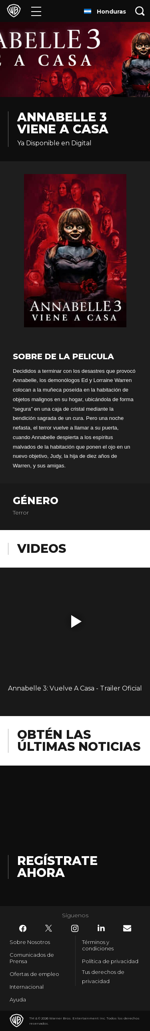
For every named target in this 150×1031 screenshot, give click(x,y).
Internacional (27, 987)
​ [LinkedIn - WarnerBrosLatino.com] (101, 928)
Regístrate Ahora (57, 866)
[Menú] (36, 11)
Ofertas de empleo (34, 974)
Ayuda (18, 999)
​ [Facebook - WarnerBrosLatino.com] (23, 928)
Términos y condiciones (98, 945)
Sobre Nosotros (30, 942)
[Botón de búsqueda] (140, 11)
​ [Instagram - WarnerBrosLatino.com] (75, 928)
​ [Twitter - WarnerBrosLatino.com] (49, 928)
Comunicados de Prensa (32, 958)
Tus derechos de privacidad (103, 976)
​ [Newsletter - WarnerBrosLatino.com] (127, 928)
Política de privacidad (110, 961)
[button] (76, 621)
